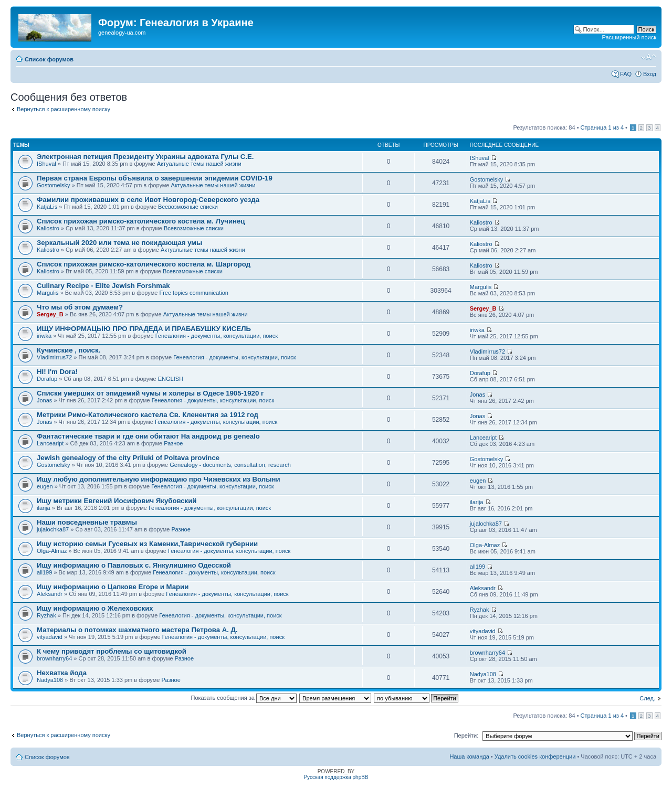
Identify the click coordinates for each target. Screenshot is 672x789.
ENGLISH (170, 379)
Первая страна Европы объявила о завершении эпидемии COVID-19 (154, 178)
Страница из (602, 127)
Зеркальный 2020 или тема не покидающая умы (119, 243)
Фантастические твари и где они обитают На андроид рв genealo (148, 436)
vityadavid (49, 637)
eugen (45, 486)
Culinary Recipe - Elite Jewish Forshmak (103, 286)
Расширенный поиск (629, 37)
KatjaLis (47, 207)
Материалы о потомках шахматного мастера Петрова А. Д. (137, 630)
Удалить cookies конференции (535, 756)
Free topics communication (193, 293)
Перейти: (466, 735)
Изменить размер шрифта (648, 57)
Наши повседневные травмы (87, 522)
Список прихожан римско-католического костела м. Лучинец (141, 221)
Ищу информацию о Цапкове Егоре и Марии (112, 587)
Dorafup (47, 379)
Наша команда (469, 756)
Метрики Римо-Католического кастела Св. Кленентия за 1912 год (147, 415)
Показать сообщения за (244, 698)
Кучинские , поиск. (68, 350)
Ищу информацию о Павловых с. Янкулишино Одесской (134, 565)
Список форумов (49, 59)
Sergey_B (50, 314)
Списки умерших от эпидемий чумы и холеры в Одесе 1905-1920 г (150, 393)
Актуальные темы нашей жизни (199, 164)
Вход (649, 74)
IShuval (46, 164)
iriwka (44, 336)
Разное (173, 443)
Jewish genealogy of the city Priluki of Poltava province (128, 458)
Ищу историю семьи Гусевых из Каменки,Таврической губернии (147, 544)
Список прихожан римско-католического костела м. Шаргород (143, 264)
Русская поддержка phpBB (335, 777)
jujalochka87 (53, 529)
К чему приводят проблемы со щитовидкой (111, 651)
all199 (44, 572)
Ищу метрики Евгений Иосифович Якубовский (116, 501)
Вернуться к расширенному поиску (63, 109)
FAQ (626, 74)
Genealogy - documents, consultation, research (230, 465)
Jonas (44, 400)
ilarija (43, 508)
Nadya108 (50, 680)
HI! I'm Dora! (57, 372)
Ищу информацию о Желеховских (95, 608)
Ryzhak (46, 615)
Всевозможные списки (188, 207)
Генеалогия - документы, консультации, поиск (216, 336)
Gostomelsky (53, 185)
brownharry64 (54, 658)
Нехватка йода (62, 673)
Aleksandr (49, 594)
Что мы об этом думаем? (80, 307)
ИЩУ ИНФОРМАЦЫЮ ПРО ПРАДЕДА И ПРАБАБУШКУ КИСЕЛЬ (144, 329)
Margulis (48, 293)
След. (647, 698)
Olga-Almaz (52, 551)
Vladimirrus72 (54, 357)
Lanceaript (50, 443)
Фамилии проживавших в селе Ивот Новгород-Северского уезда (148, 200)
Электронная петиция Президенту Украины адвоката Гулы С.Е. (145, 157)
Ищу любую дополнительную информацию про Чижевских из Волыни (158, 479)
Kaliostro (48, 228)
